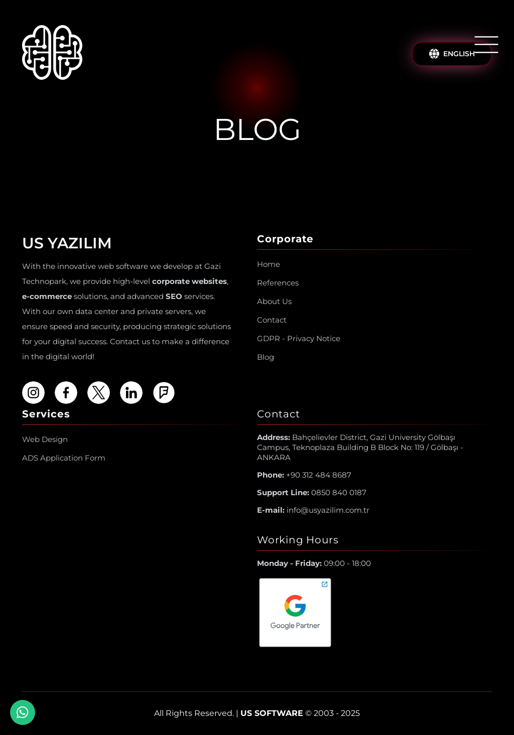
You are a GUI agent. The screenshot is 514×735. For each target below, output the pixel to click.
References (278, 282)
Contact (272, 320)
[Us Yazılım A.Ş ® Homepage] (52, 54)
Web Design (45, 439)
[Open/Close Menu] (486, 45)
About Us (274, 301)
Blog (265, 357)
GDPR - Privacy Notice (298, 338)
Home (268, 264)
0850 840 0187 (311, 492)
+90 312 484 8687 (304, 475)
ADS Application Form (63, 458)
